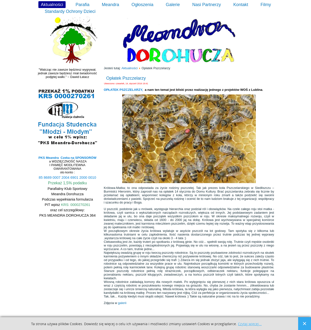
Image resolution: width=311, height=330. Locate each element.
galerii (122, 303)
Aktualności (52, 4)
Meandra (110, 4)
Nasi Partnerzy (206, 4)
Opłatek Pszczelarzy (126, 78)
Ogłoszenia (142, 4)
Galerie (173, 4)
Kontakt (240, 4)
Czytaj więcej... (250, 324)
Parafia (82, 4)
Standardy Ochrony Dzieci (70, 11)
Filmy (265, 4)
